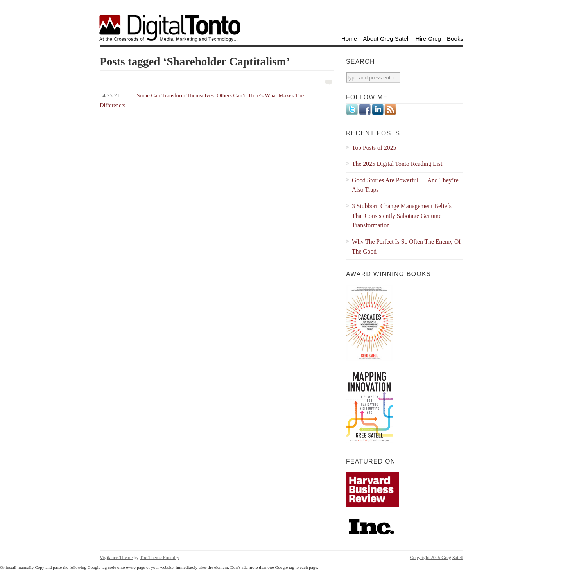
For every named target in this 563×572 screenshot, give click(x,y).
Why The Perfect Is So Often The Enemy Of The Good (406, 246)
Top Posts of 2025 (374, 147)
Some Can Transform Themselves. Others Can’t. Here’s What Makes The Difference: (216, 99)
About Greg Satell (386, 38)
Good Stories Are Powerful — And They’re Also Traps (405, 185)
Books (455, 38)
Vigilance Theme (116, 557)
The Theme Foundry (159, 557)
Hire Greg (428, 38)
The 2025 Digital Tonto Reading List (397, 163)
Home (349, 38)
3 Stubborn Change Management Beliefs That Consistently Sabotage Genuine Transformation (402, 215)
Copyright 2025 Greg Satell (436, 557)
